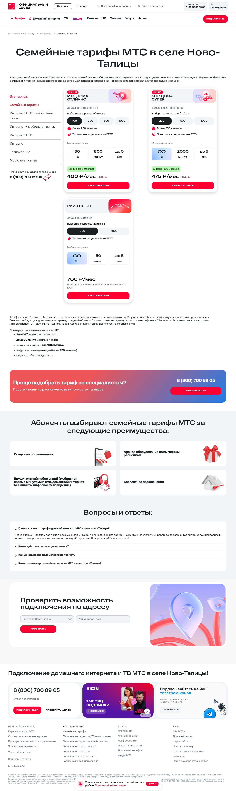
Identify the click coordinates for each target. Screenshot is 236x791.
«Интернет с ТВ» (128, 735)
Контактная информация (188, 751)
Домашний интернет (44, 18)
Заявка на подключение (23, 746)
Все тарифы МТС (73, 726)
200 (90, 120)
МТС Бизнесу (16, 766)
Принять (152, 783)
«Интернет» (125, 730)
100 (74, 120)
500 (106, 120)
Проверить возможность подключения (32, 741)
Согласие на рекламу (135, 775)
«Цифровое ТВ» (127, 740)
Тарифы (18, 18)
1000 (122, 120)
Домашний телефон (130, 750)
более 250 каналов (84, 128)
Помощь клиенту (183, 746)
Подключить (145, 535)
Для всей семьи (182, 736)
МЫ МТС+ (179, 731)
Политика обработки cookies (190, 761)
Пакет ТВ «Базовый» (130, 745)
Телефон (115, 18)
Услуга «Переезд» (19, 752)
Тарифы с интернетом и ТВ (79, 746)
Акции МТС (125, 755)
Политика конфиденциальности (82, 775)
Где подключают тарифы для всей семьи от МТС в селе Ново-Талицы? (61, 529)
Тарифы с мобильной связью (80, 761)
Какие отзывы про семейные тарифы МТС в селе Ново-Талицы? (57, 564)
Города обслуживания (21, 726)
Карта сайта (180, 741)
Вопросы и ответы (19, 759)
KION (176, 726)
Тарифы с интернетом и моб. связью (85, 741)
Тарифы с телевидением (78, 756)
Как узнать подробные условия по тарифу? (44, 555)
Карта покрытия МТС (21, 731)
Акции (142, 18)
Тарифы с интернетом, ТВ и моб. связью (87, 736)
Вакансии (179, 756)
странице (137, 777)
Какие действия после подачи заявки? (41, 547)
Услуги (129, 18)
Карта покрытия (152, 6)
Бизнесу (82, 6)
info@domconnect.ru (59, 783)
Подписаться (170, 710)
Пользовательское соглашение (38, 777)
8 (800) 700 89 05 (195, 7)
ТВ (66, 18)
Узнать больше (98, 185)
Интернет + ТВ (96, 18)
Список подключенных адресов (27, 736)
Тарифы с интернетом (76, 751)
